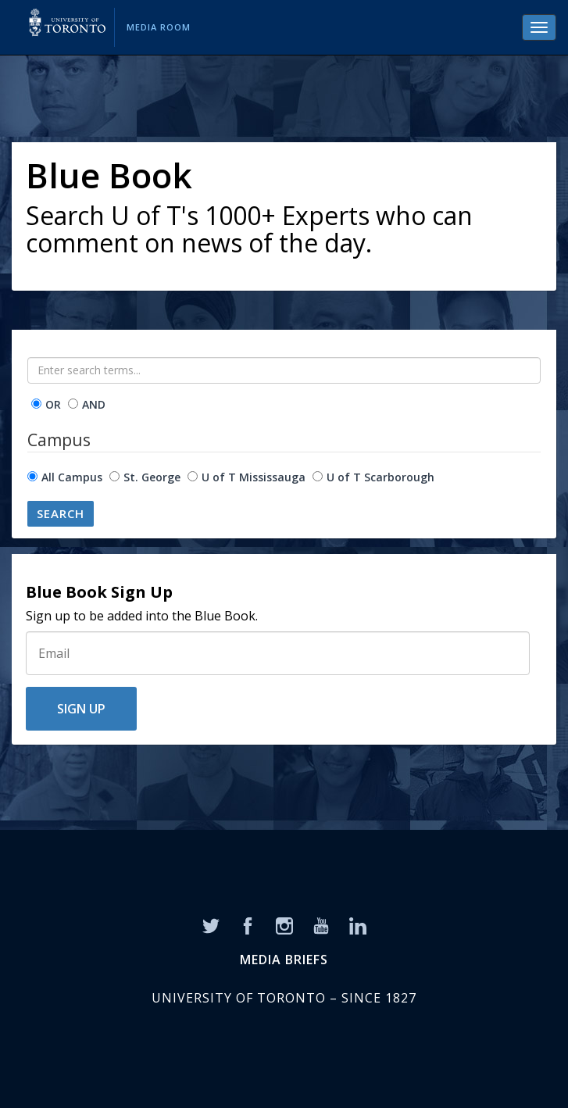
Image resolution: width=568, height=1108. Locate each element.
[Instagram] (284, 924)
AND (93, 404)
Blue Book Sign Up (99, 592)
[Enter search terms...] (284, 370)
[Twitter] (211, 924)
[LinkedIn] (357, 924)
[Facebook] (247, 924)
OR (53, 404)
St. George (151, 477)
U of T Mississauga (253, 477)
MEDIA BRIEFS (284, 959)
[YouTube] (321, 924)
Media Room (159, 27)
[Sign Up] (278, 653)
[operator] (36, 404)
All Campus (71, 477)
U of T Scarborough (380, 477)
